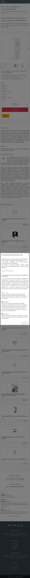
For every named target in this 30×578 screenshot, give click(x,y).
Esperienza (6, 301)
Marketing (6, 314)
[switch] (2, 301)
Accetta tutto (4, 270)
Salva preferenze (24, 323)
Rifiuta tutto (10, 270)
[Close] (28, 255)
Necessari (6, 292)
